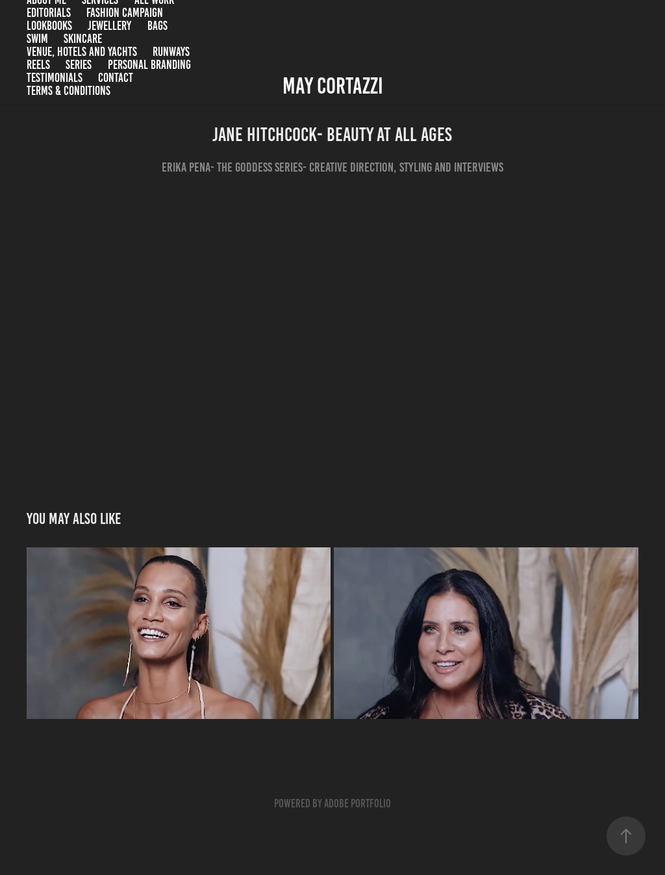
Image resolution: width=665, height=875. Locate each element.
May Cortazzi (332, 85)
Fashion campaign (124, 13)
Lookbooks (49, 26)
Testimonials (54, 78)
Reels (38, 65)
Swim (37, 39)
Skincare (83, 39)
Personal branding (149, 65)
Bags (157, 26)
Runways (171, 52)
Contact (115, 78)
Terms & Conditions (68, 91)
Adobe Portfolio (357, 803)
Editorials (49, 13)
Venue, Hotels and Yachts (82, 52)
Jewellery (109, 26)
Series (79, 65)
